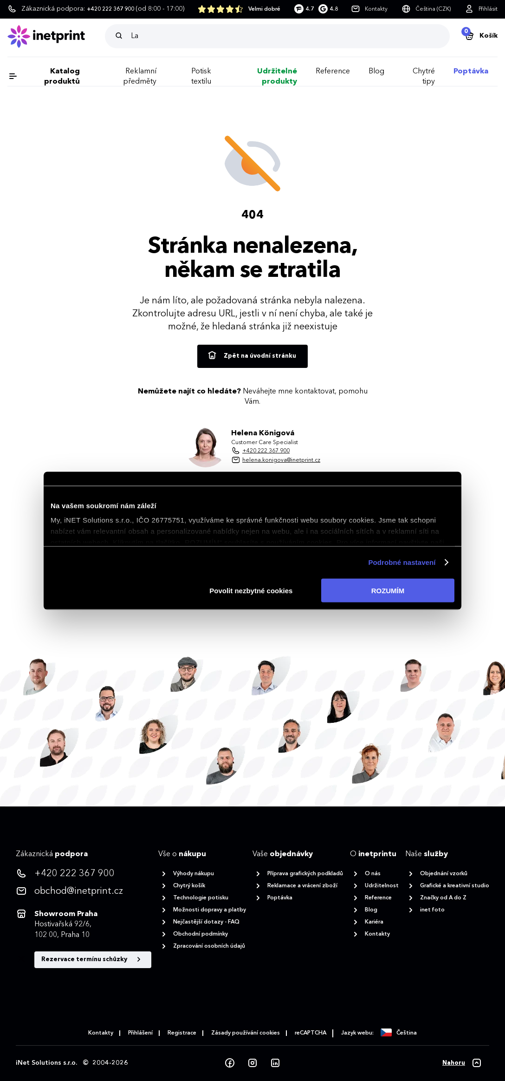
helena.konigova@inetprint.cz (281, 460)
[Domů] (56, 36)
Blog (376, 71)
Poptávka (470, 71)
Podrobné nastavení (401, 562)
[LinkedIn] (275, 1063)
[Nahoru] (462, 1063)
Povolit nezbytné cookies (250, 590)
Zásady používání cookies (245, 1033)
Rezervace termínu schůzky (92, 960)
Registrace (182, 1033)
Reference (333, 71)
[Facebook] (229, 1063)
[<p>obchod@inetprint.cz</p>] (83, 891)
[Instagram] (252, 1063)
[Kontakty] (369, 9)
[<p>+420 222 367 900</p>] (83, 873)
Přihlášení (140, 1033)
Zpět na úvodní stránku (251, 356)
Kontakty (100, 1033)
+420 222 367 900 (266, 451)
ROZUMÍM (388, 590)
